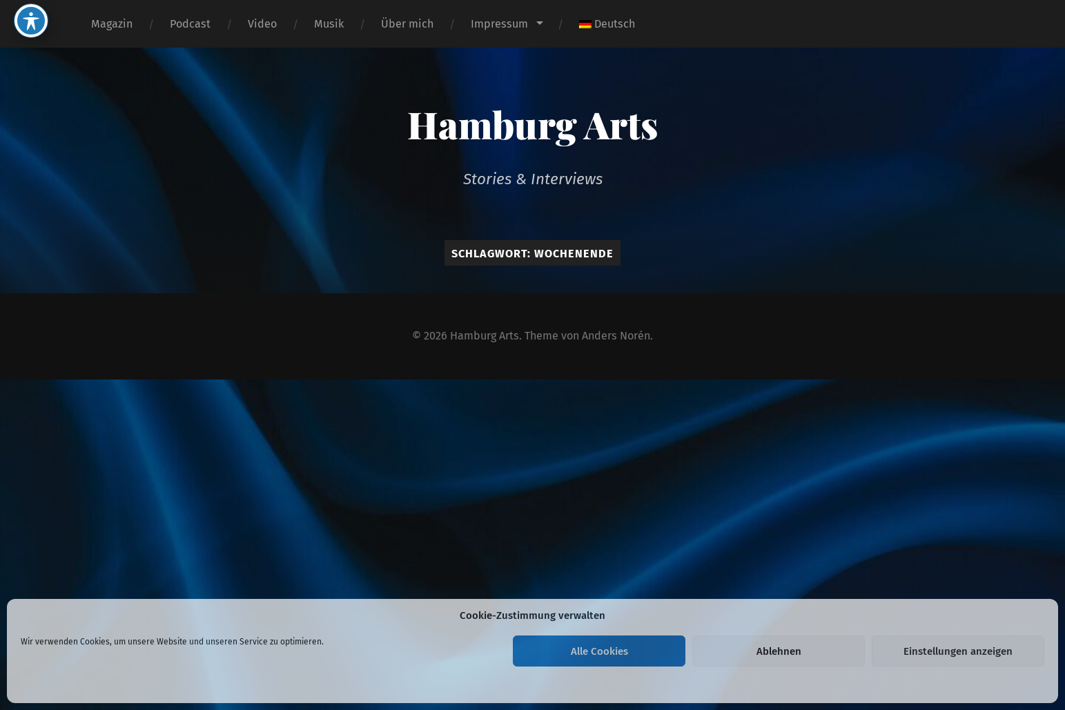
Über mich (407, 23)
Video (262, 23)
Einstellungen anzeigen (958, 651)
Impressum (499, 23)
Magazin (112, 23)
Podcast (190, 23)
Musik (329, 23)
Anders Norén (616, 335)
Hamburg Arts (532, 124)
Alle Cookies (599, 651)
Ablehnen (778, 651)
